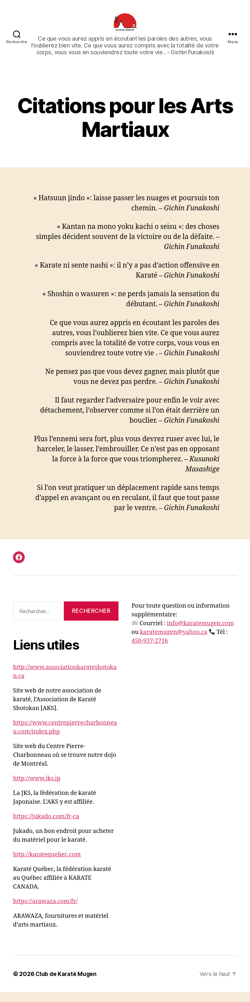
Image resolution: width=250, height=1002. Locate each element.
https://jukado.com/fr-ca (46, 826)
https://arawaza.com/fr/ (45, 911)
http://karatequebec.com (47, 864)
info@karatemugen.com (200, 633)
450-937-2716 (150, 650)
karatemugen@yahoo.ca (173, 642)
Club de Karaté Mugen (66, 983)
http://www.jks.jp (36, 788)
